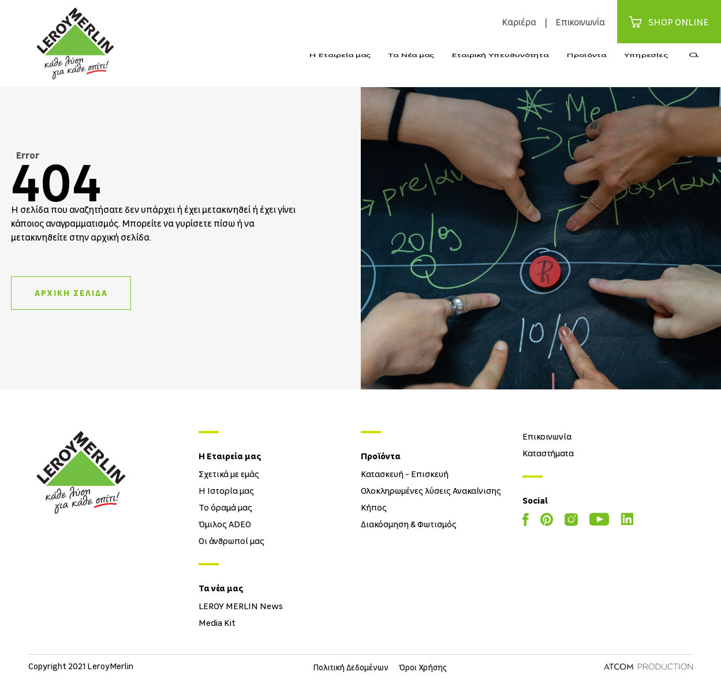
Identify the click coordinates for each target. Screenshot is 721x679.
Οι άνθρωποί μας (231, 540)
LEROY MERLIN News (241, 606)
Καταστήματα (548, 453)
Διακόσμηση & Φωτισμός (409, 524)
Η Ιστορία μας (226, 490)
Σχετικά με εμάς (229, 473)
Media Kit (217, 622)
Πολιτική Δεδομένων (350, 667)
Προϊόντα (586, 65)
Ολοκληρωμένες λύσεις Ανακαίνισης (431, 490)
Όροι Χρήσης (423, 667)
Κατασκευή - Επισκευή (405, 473)
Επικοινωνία (580, 22)
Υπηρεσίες (646, 65)
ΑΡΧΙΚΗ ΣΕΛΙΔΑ (71, 293)
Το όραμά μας (225, 507)
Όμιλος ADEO (225, 524)
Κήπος (374, 507)
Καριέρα (519, 22)
